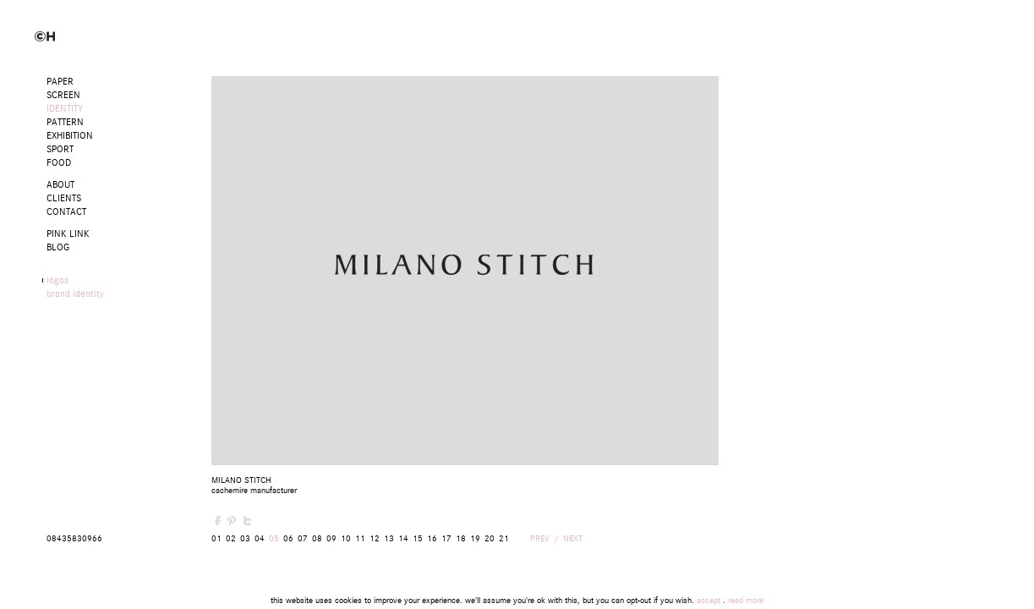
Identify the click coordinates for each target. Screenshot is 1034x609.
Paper (60, 81)
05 (274, 539)
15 (418, 539)
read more (745, 600)
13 (389, 539)
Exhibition (70, 135)
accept (708, 600)
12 (374, 539)
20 (489, 539)
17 (446, 539)
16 (432, 539)
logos (57, 280)
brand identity (75, 293)
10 (346, 539)
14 (403, 539)
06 (288, 539)
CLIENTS (64, 198)
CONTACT (66, 211)
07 (303, 539)
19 (475, 539)
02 (231, 539)
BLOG (58, 247)
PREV (540, 539)
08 (317, 539)
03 (245, 539)
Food (59, 162)
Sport (60, 149)
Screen (63, 95)
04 (259, 539)
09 (331, 539)
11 (360, 539)
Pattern (65, 122)
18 (461, 539)
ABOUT (60, 184)
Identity (65, 108)
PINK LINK (68, 233)
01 (216, 539)
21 (504, 539)
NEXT (573, 539)
